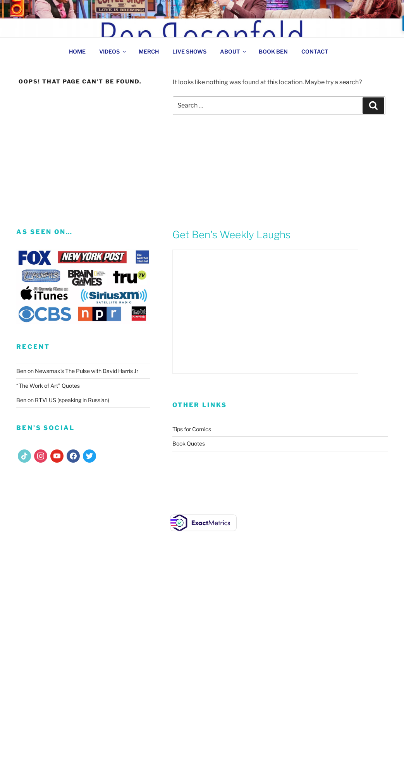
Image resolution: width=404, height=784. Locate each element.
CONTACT (314, 51)
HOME (77, 51)
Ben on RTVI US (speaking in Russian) (62, 400)
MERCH (149, 51)
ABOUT (233, 51)
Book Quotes (188, 443)
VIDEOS (113, 51)
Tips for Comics (191, 429)
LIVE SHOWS (189, 51)
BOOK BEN (273, 51)
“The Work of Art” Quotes (48, 385)
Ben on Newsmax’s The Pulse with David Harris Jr (77, 371)
